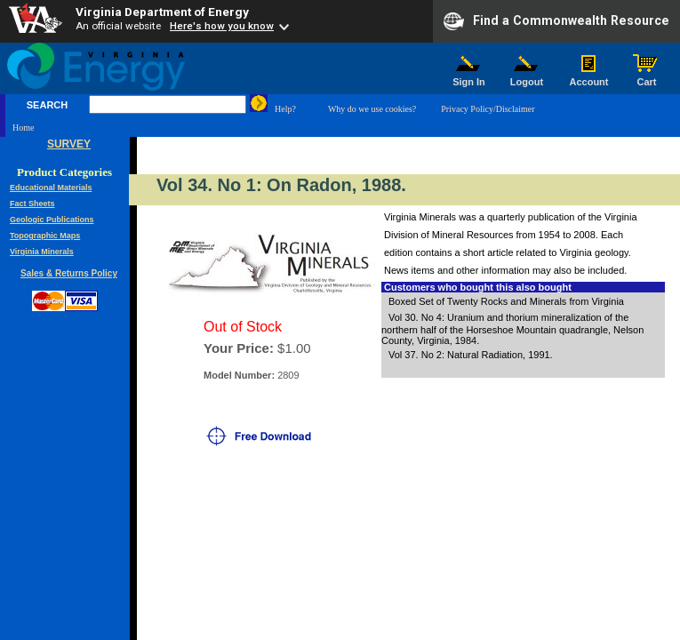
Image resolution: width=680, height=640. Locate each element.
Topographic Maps (45, 235)
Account (589, 77)
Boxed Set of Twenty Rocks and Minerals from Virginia (506, 301)
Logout (527, 77)
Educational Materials (51, 187)
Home (23, 127)
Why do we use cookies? (372, 109)
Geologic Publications (52, 219)
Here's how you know (222, 26)
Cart (647, 77)
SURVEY (69, 144)
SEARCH (47, 105)
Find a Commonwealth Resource (556, 21)
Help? (285, 109)
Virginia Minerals (42, 251)
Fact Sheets (32, 203)
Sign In (469, 77)
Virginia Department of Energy (162, 11)
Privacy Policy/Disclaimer (487, 109)
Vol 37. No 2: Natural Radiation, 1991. (470, 354)
